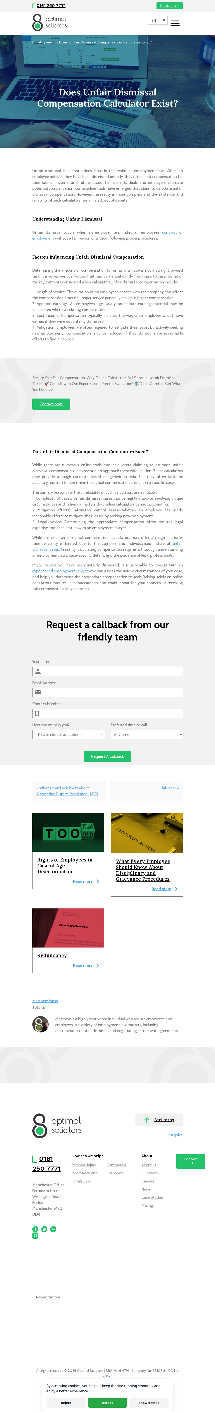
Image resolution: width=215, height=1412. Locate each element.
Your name (41, 661)
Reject (66, 1402)
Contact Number (46, 703)
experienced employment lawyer (60, 571)
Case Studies (152, 1197)
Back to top (159, 1120)
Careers (147, 1181)
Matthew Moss (45, 1000)
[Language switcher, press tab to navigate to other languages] (158, 20)
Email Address (44, 682)
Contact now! (51, 404)
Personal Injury (84, 1165)
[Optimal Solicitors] (49, 22)
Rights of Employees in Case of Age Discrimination (65, 865)
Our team (149, 1173)
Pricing (147, 1205)
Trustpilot (175, 1135)
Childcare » (169, 788)
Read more (83, 881)
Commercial (117, 1165)
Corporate (115, 1173)
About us (148, 1165)
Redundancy (52, 955)
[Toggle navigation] (175, 23)
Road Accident (84, 1173)
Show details (149, 1402)
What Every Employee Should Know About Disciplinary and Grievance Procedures (143, 870)
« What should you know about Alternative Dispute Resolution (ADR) (67, 791)
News (146, 1189)
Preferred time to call (129, 725)
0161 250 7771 (51, 5)
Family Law (81, 1181)
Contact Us (169, 5)
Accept (107, 1402)
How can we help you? (51, 725)
